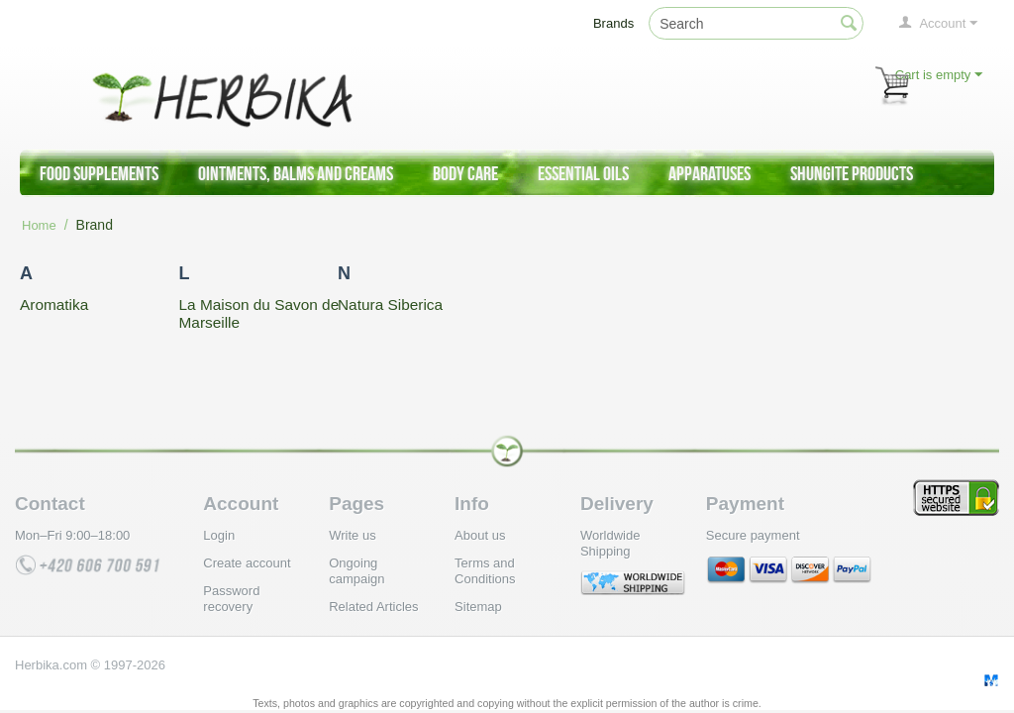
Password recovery (231, 598)
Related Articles (373, 606)
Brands (613, 23)
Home (39, 225)
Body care (465, 173)
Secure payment (753, 535)
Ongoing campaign (356, 571)
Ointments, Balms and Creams (295, 173)
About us (480, 535)
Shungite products (851, 173)
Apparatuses (709, 173)
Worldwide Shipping (610, 543)
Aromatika (54, 304)
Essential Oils (583, 173)
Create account (246, 563)
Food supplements (99, 173)
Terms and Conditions (485, 571)
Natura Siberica (390, 304)
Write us (352, 535)
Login (219, 535)
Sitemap (478, 606)
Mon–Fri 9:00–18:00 (72, 535)
